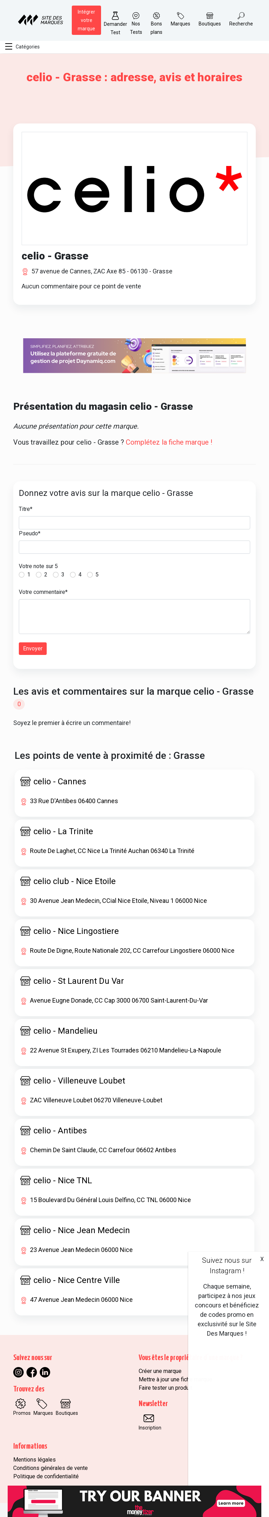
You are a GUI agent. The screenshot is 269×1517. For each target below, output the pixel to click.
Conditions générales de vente (50, 1468)
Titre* (25, 509)
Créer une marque (160, 1371)
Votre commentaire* (43, 592)
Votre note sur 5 (38, 566)
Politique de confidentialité (46, 1476)
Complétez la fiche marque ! (169, 442)
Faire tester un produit (165, 1387)
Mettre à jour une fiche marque (175, 1379)
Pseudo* (29, 533)
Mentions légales (34, 1459)
